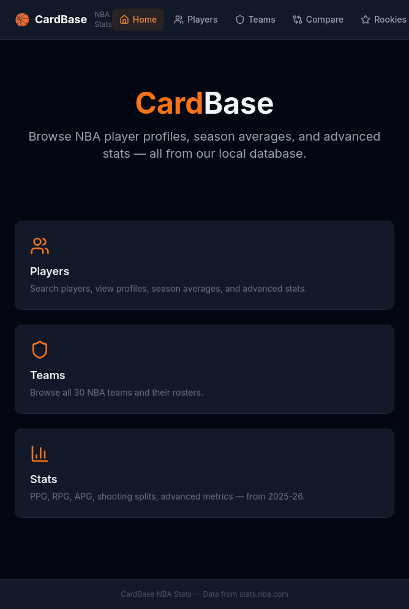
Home (138, 19)
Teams (255, 19)
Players (195, 19)
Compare (318, 19)
